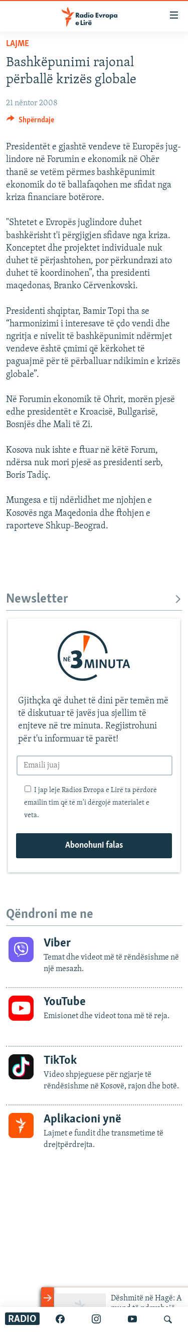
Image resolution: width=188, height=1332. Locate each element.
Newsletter (94, 599)
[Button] (30, 122)
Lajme (17, 44)
